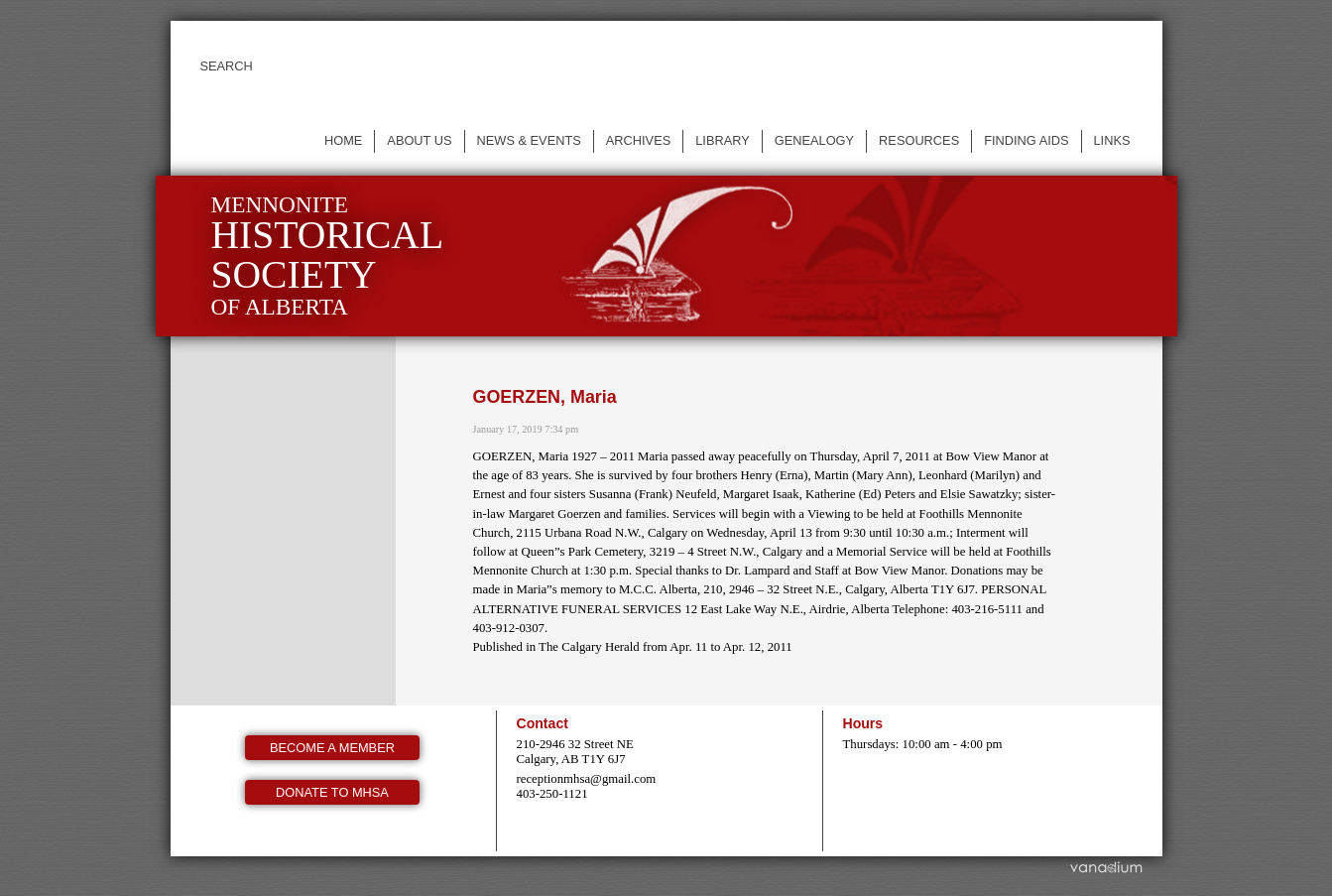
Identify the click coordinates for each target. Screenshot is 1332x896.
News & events (529, 140)
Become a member (332, 747)
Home (343, 140)
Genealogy (814, 140)
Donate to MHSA (332, 792)
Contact (542, 723)
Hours (863, 723)
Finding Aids (1026, 140)
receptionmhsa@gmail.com (587, 779)
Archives (638, 140)
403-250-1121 (552, 794)
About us (419, 140)
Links (1112, 140)
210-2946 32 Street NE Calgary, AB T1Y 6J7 (575, 751)
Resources (919, 140)
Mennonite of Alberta (327, 256)
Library (722, 140)
